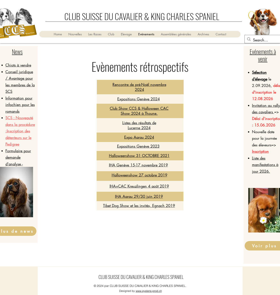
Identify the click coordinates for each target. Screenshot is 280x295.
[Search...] (263, 40)
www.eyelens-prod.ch (149, 290)
